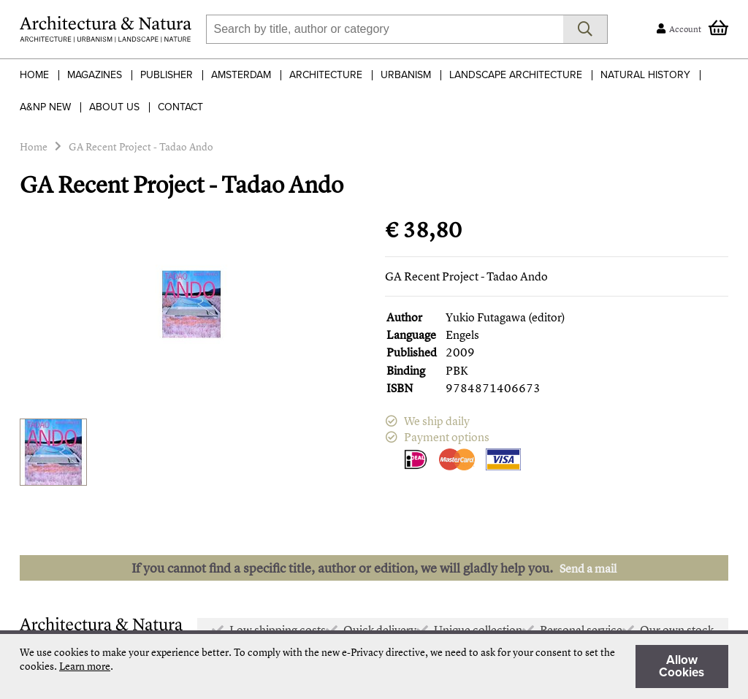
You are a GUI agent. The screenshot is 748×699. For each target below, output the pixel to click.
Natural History (645, 75)
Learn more (84, 666)
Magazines (94, 75)
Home (34, 75)
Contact (180, 107)
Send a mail (588, 568)
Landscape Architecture (515, 75)
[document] (374, 666)
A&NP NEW (45, 107)
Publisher (166, 75)
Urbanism (406, 75)
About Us (114, 107)
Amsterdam (241, 75)
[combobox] (384, 29)
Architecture (325, 75)
